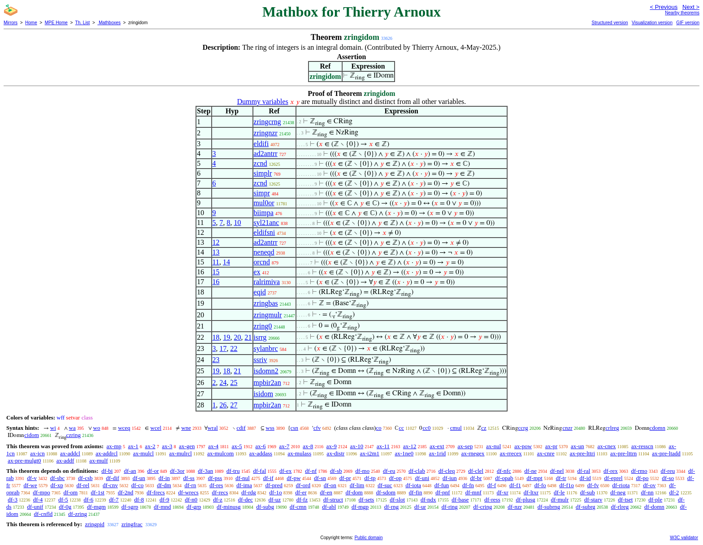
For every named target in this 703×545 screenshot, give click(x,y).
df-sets (366, 499)
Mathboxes (109, 22)
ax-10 (357, 446)
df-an (130, 470)
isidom (263, 394)
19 (226, 337)
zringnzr (266, 133)
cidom (31, 435)
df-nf (311, 470)
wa (72, 427)
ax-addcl (70, 453)
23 (216, 359)
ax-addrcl (106, 453)
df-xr (502, 492)
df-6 (89, 499)
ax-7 (284, 446)
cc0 (426, 427)
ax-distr (336, 453)
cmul (456, 427)
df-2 (674, 492)
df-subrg (585, 506)
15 (216, 272)
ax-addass (260, 453)
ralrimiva (267, 281)
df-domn (654, 506)
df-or (153, 470)
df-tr (561, 478)
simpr (262, 193)
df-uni (422, 478)
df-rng (391, 506)
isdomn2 (266, 371)
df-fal (259, 470)
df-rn (190, 485)
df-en (326, 492)
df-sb (336, 470)
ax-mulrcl (180, 453)
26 (223, 405)
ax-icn (37, 453)
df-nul (242, 478)
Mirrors (10, 22)
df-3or (177, 470)
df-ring (450, 506)
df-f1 (515, 485)
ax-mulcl (143, 453)
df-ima (244, 485)
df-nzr (515, 506)
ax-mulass (300, 453)
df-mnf (473, 492)
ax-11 (383, 446)
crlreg (612, 427)
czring (73, 435)
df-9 (164, 499)
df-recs (220, 492)
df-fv (593, 485)
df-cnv (110, 485)
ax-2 (150, 446)
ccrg (523, 427)
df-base (460, 499)
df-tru (233, 470)
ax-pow (523, 446)
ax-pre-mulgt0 (24, 460)
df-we (30, 485)
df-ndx (428, 499)
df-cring (482, 506)
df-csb (85, 478)
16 (216, 281)
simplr (263, 173)
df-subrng (549, 506)
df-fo (540, 485)
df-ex (285, 470)
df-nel (557, 470)
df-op (395, 478)
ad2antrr (266, 153)
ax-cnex (606, 446)
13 (216, 252)
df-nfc (504, 470)
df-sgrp (130, 506)
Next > (690, 7)
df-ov (649, 485)
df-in (164, 478)
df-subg (265, 506)
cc (401, 427)
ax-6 (261, 446)
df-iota (413, 485)
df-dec (245, 499)
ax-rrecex (511, 453)
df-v (32, 478)
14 (226, 262)
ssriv (260, 359)
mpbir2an (267, 382)
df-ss (189, 478)
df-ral (583, 470)
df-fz (302, 499)
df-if (268, 478)
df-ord (303, 485)
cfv (317, 427)
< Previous (663, 7)
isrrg (260, 337)
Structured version (609, 22)
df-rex (610, 470)
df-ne (530, 470)
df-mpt (534, 478)
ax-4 (213, 446)
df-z (217, 499)
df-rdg (248, 492)
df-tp (370, 478)
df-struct (333, 499)
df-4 (38, 499)
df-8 (139, 499)
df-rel (82, 485)
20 (237, 337)
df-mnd (162, 506)
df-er (301, 492)
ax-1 (133, 446)
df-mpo (41, 492)
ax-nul (493, 446)
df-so (668, 478)
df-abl (329, 506)
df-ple (655, 499)
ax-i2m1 (369, 453)
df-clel (475, 470)
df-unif (35, 506)
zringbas (266, 303)
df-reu (667, 470)
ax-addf (65, 460)
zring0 (263, 326)
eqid (260, 292)
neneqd (264, 252)
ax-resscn (642, 446)
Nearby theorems (682, 12)
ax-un (577, 446)
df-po (642, 478)
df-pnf (442, 492)
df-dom (354, 492)
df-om (70, 492)
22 (234, 348)
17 (223, 348)
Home (31, 22)
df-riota (621, 485)
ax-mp (114, 446)
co (378, 427)
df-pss (215, 478)
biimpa (263, 212)
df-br (476, 478)
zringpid (94, 524)
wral (213, 427)
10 (237, 222)
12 (216, 242)
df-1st (97, 492)
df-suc (385, 485)
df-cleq (446, 470)
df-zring (77, 513)
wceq (124, 427)
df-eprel (613, 478)
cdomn (657, 427)
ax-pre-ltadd (666, 453)
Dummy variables (262, 101)
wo (96, 427)
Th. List (82, 22)
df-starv (593, 499)
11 (216, 262)
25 (234, 382)
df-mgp (360, 506)
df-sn (320, 478)
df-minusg (228, 506)
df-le (559, 492)
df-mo (362, 470)
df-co (137, 485)
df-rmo (639, 470)
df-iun (450, 478)
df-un (139, 478)
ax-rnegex (473, 453)
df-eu (389, 470)
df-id (585, 478)
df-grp (194, 506)
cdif (241, 427)
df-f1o (567, 485)
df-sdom (385, 492)
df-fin (415, 492)
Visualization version (652, 22)
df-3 (12, 499)
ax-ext (437, 446)
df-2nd (126, 492)
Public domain (369, 537)
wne (186, 427)
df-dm (164, 485)
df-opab (504, 478)
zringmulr (268, 315)
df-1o (275, 492)
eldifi (261, 143)
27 (234, 405)
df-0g (65, 506)
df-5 (63, 499)
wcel (155, 427)
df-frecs (156, 492)
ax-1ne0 (404, 453)
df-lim (357, 485)
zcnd (260, 163)
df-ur (420, 506)
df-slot (397, 499)
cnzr (567, 427)
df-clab (416, 470)
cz (483, 427)
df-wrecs (188, 492)
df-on (330, 485)
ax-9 (331, 446)
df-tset (625, 499)
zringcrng (267, 121)
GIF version (687, 22)
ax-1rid (437, 453)
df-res (216, 485)
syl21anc (266, 222)
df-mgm (96, 506)
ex (257, 272)
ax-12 (410, 446)
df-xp (57, 485)
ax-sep (465, 446)
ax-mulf (98, 460)
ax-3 (167, 446)
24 (223, 382)
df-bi (107, 470)
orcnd (262, 262)
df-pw (294, 478)
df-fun (441, 485)
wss (270, 427)
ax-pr (551, 446)
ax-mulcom (220, 453)
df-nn (647, 492)
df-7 (114, 499)
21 (248, 337)
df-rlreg (620, 506)
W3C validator (684, 537)
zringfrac (132, 524)
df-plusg (525, 499)
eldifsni (264, 232)
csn (294, 427)
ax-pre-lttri (582, 453)
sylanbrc (266, 348)
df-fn (468, 485)
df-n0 (191, 499)
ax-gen (187, 446)
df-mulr (560, 499)
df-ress (492, 499)
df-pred (273, 485)
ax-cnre (546, 453)
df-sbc (57, 478)
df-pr (345, 478)
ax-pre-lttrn (623, 453)
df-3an (205, 470)
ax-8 (308, 446)
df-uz (275, 499)
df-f (491, 485)
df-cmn (298, 506)
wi (53, 427)
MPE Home (56, 22)
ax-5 (237, 446)
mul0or (264, 203)
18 (216, 337)
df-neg (617, 492)
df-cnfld (43, 513)
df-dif (112, 478)
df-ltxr (531, 492)
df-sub (587, 492)
